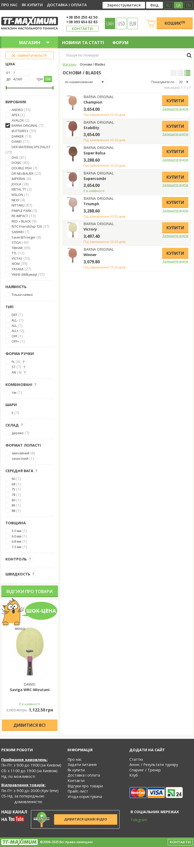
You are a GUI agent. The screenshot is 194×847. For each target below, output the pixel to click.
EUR (132, 23)
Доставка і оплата (67, 4)
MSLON (17, 194)
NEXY (15, 200)
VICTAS (17, 258)
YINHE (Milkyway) (24, 274)
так (14, 392)
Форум (120, 42)
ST (13, 367)
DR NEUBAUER (22, 173)
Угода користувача (85, 796)
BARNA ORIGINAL (25, 125)
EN (188, 5)
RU (168, 5)
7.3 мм (16, 546)
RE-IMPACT (20, 215)
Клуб (133, 775)
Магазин (69, 64)
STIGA (16, 242)
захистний (20, 458)
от (8, 72)
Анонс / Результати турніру (153, 764)
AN (14, 372)
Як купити (32, 4)
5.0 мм (16, 530)
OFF (14, 336)
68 (13, 484)
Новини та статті (83, 42)
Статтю (136, 759)
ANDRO (17, 109)
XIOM (16, 263)
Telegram (135, 819)
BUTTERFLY (20, 131)
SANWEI (18, 231)
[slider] (6, 88)
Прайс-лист (78, 791)
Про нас (9, 4)
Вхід (154, 5)
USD (121, 23)
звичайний (20, 453)
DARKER (18, 136)
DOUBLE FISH (22, 168)
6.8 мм (16, 541)
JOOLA (16, 184)
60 (13, 478)
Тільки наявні (22, 294)
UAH (110, 23)
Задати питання (82, 764)
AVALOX (18, 120)
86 (13, 505)
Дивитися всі (29, 725)
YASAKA (17, 269)
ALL (14, 325)
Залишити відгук (175, 108)
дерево (18, 433)
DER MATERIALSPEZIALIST (31, 147)
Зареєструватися (124, 5)
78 (13, 494)
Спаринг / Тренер (145, 769)
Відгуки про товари (29, 591)
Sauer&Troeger (24, 237)
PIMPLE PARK (21, 210)
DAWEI (17, 141)
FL (13, 361)
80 (13, 500)
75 (13, 489)
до (8, 78)
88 (13, 510)
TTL (14, 253)
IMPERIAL (19, 178)
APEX (16, 115)
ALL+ (15, 330)
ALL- (15, 320)
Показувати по (162, 82)
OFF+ (15, 341)
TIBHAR (17, 248)
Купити (175, 101)
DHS (15, 157)
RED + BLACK (21, 221)
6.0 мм (16, 536)
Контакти (82, 28)
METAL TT (19, 189)
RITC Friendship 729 (27, 226)
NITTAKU (18, 205)
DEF (14, 314)
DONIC (17, 162)
